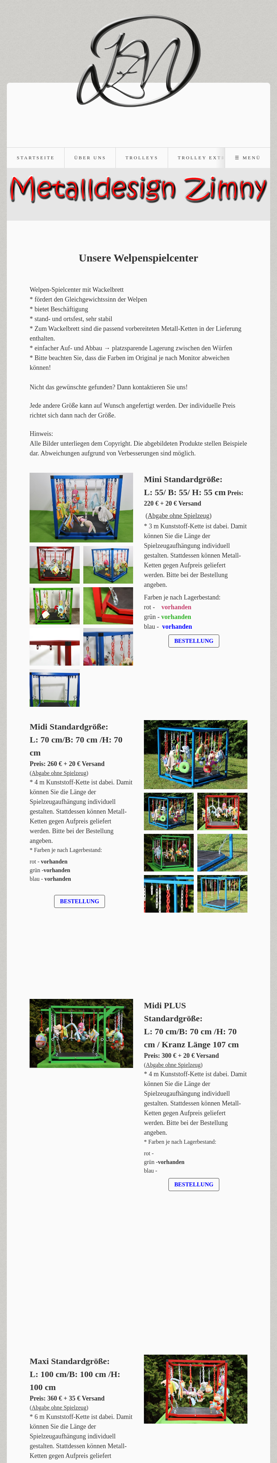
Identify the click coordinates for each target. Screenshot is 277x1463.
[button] (193, 641)
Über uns (90, 157)
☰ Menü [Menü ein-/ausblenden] (248, 157)
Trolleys (142, 157)
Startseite (36, 157)
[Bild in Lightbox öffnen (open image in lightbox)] (81, 507)
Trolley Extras (206, 157)
